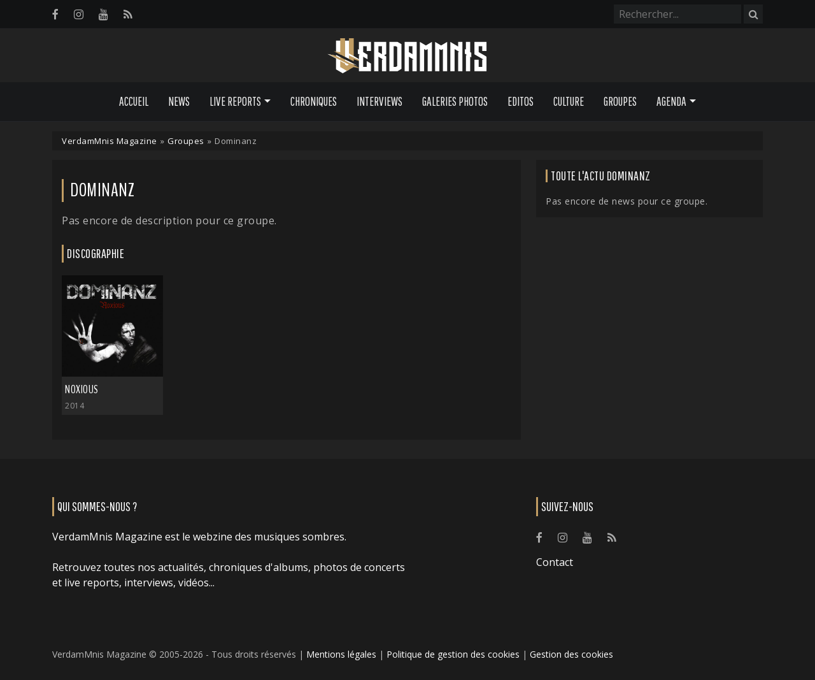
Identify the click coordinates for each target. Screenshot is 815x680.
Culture (568, 101)
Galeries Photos (455, 101)
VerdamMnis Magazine (109, 141)
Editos (520, 101)
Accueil (133, 101)
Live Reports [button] (235, 101)
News (179, 101)
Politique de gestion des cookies (453, 654)
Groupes (620, 101)
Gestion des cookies (571, 654)
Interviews (379, 101)
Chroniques (313, 101)
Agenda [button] (671, 101)
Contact (554, 562)
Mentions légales (341, 654)
